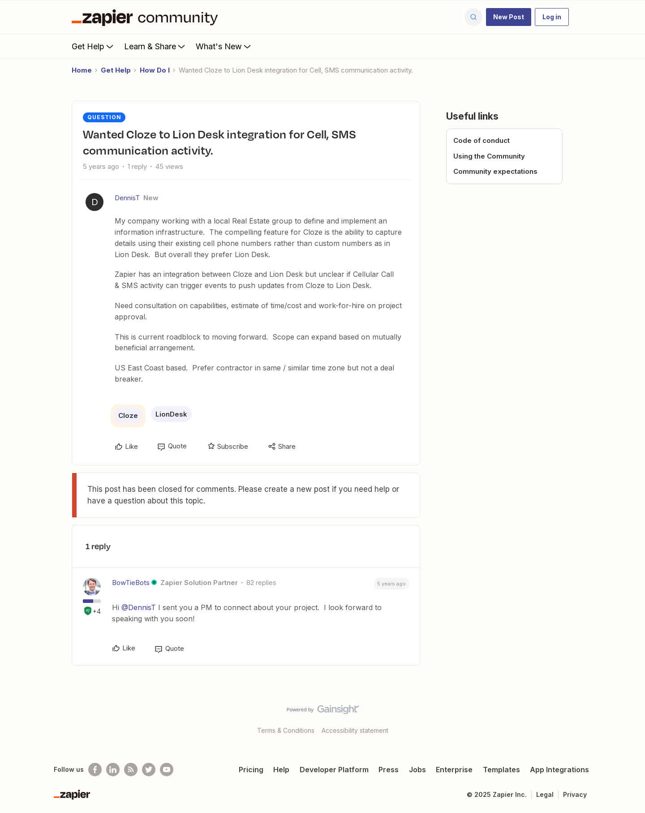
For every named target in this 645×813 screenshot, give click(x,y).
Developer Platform (334, 769)
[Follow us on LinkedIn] (113, 769)
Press (388, 769)
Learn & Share (155, 46)
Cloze (128, 415)
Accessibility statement (355, 730)
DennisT (127, 198)
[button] (508, 17)
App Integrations (559, 769)
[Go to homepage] (147, 17)
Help (281, 769)
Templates (501, 769)
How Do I (155, 70)
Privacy (575, 794)
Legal (545, 794)
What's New (224, 46)
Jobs (417, 769)
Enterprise (454, 769)
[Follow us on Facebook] (95, 769)
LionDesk (171, 414)
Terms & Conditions (285, 730)
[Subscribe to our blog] (131, 769)
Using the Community (489, 156)
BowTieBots (131, 582)
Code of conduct (481, 140)
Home (82, 70)
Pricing (251, 769)
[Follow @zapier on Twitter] (148, 769)
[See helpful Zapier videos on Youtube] (166, 769)
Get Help (93, 46)
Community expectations (495, 171)
